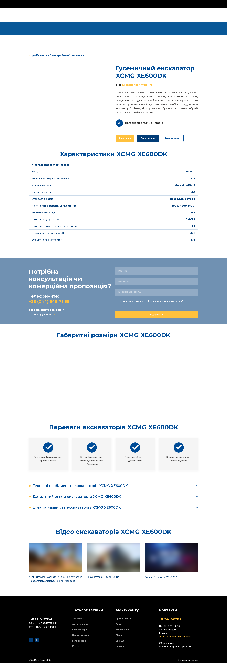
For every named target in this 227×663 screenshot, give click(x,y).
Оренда (120, 640)
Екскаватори (79, 629)
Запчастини (122, 629)
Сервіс (119, 624)
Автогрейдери (80, 624)
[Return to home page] (42, 15)
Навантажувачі (80, 635)
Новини (120, 646)
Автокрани (78, 618)
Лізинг (119, 635)
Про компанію (123, 618)
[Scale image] (70, 95)
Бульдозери (79, 640)
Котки (75, 646)
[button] (125, 138)
